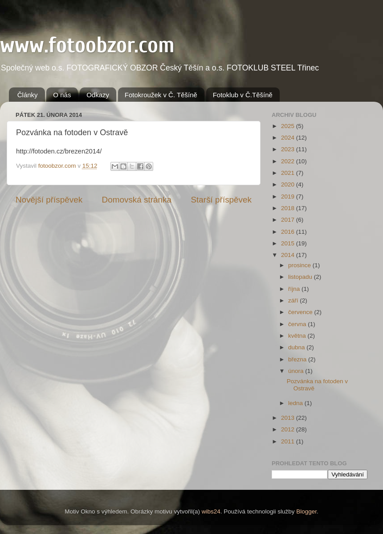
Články (27, 95)
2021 (288, 173)
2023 (288, 149)
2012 (288, 429)
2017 (288, 219)
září (294, 300)
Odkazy (97, 95)
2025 (288, 126)
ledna (296, 403)
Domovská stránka (136, 199)
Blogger (306, 511)
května (298, 335)
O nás (62, 95)
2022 (288, 161)
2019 (288, 196)
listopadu (301, 276)
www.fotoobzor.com (87, 45)
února (296, 371)
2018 (288, 208)
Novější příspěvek (49, 199)
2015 (288, 243)
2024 (288, 137)
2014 (288, 255)
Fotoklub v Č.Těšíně (243, 95)
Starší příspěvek (221, 199)
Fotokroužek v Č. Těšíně (161, 95)
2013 (288, 417)
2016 (288, 231)
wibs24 (211, 511)
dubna (297, 347)
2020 (288, 184)
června (298, 324)
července (301, 312)
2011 (288, 441)
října (295, 289)
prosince (300, 265)
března (298, 359)
